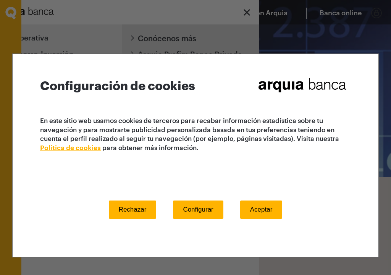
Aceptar (261, 209)
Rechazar (133, 209)
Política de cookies (70, 148)
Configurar (198, 209)
